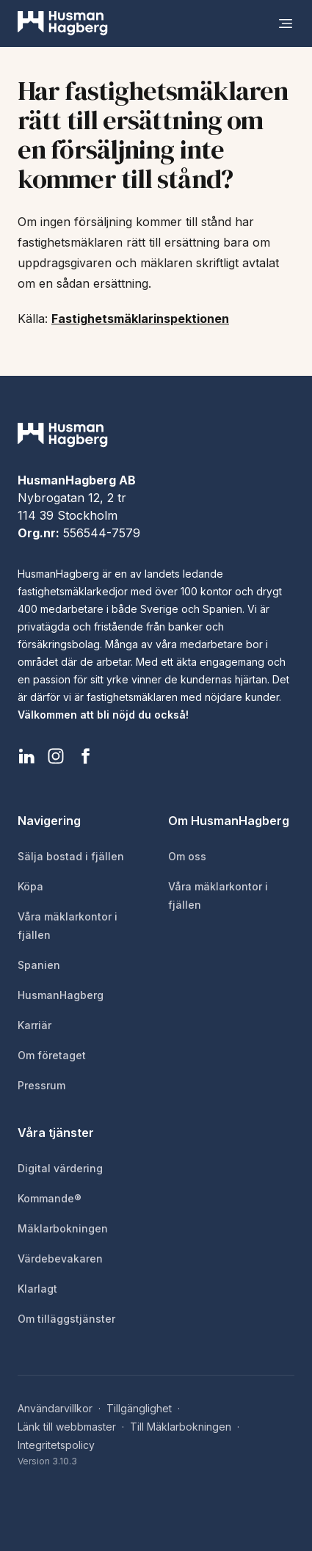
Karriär (34, 1025)
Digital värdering (60, 1168)
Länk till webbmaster (67, 1426)
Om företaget (52, 1055)
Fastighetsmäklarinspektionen (140, 318)
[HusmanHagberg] (63, 23)
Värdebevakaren (60, 1258)
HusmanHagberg (61, 995)
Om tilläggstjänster (66, 1318)
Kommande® (49, 1198)
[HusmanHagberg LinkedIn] (26, 756)
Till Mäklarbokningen (180, 1426)
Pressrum (41, 1085)
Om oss (187, 856)
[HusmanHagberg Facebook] (85, 756)
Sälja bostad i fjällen (71, 856)
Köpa (30, 886)
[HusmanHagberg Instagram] (56, 756)
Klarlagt (37, 1288)
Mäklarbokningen (63, 1228)
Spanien (39, 965)
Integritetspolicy (56, 1445)
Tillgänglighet (139, 1408)
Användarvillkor (55, 1408)
